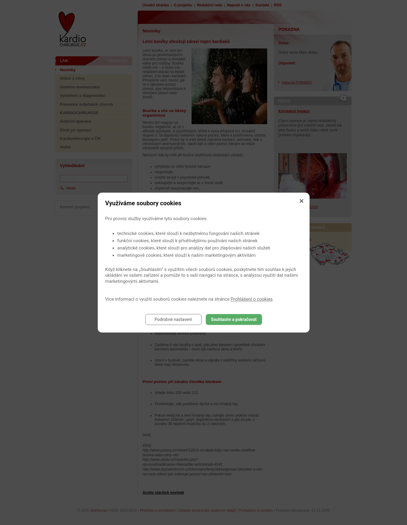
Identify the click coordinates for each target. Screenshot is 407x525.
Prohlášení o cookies (252, 299)
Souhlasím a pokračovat (234, 319)
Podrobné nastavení (173, 319)
